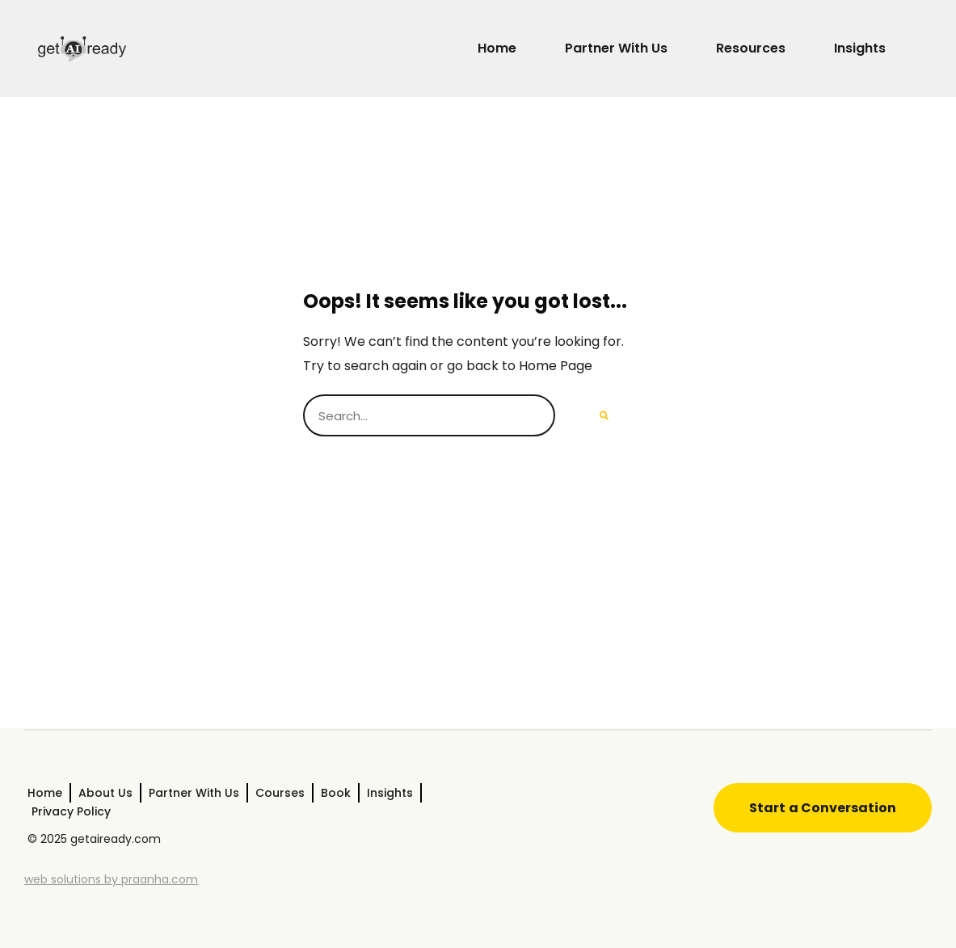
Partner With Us (616, 48)
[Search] (604, 415)
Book (336, 793)
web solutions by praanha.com (111, 879)
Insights (860, 48)
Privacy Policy (71, 811)
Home (497, 48)
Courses (280, 793)
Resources (750, 48)
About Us (105, 793)
